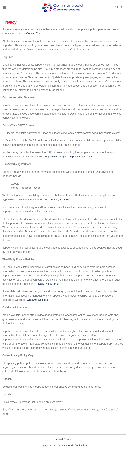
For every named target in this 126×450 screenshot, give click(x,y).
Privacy (67, 439)
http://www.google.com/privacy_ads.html (68, 157)
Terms (58, 439)
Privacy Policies (59, 200)
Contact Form (34, 33)
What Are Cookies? (38, 300)
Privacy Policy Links (47, 284)
